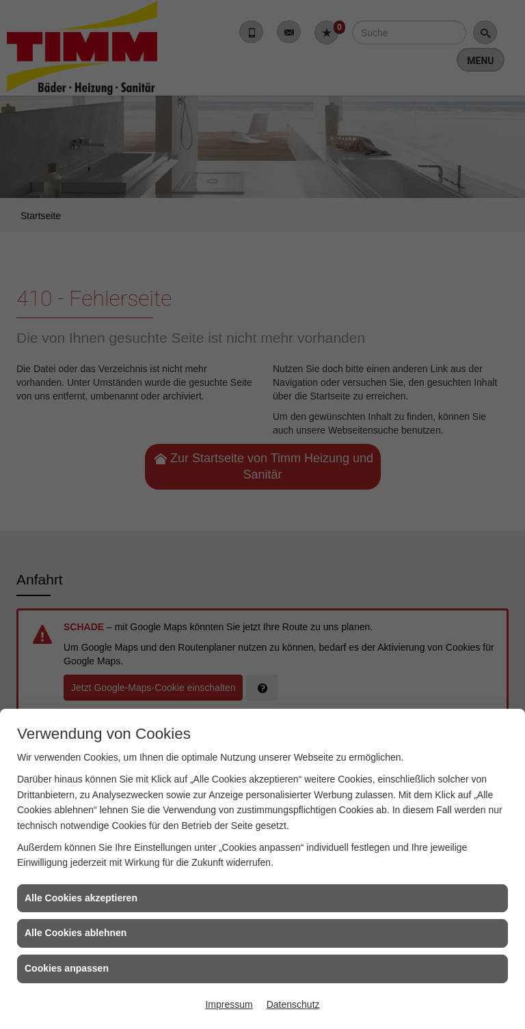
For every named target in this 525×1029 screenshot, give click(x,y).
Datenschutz (293, 1004)
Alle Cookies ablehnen (75, 932)
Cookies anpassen (67, 968)
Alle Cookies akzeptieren (81, 897)
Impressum (228, 1004)
